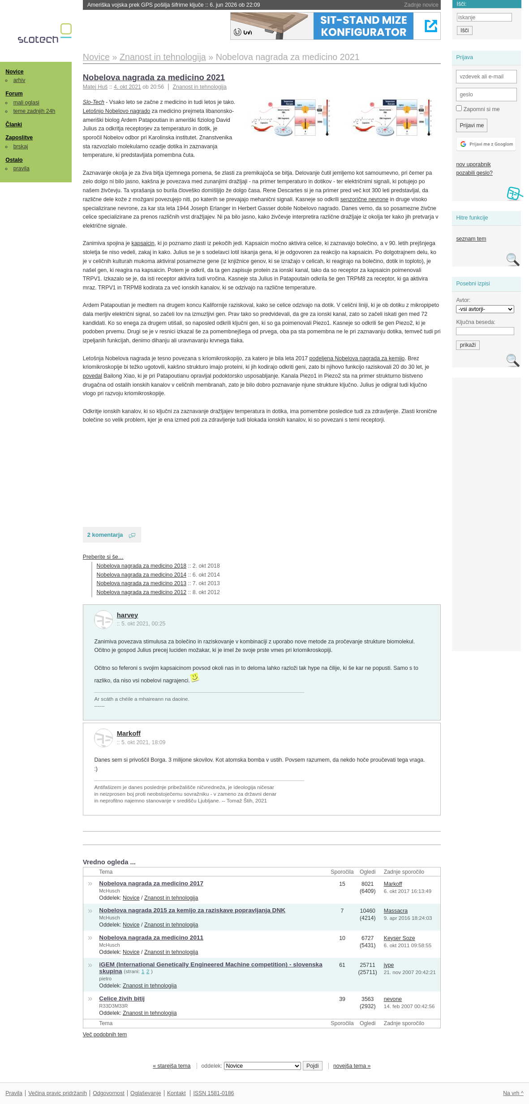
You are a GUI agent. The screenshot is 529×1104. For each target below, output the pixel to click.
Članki (13, 124)
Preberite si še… (103, 557)
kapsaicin (143, 243)
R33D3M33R (113, 1006)
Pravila (13, 1093)
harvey (127, 615)
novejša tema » (352, 1066)
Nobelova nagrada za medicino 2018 (142, 566)
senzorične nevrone (364, 199)
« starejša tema (171, 1066)
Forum (13, 94)
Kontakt (176, 1093)
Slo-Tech (93, 102)
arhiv (19, 80)
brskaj (20, 146)
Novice (14, 72)
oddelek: (251, 1066)
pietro (105, 978)
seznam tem (471, 239)
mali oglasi (26, 102)
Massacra (396, 911)
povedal (92, 376)
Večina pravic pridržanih (57, 1093)
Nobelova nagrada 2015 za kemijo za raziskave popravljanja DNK (192, 910)
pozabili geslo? (474, 173)
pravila (21, 168)
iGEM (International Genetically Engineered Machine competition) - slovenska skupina (210, 968)
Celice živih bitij (122, 998)
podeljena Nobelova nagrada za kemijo (357, 358)
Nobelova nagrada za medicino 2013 (142, 583)
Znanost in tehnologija (199, 87)
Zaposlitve (19, 137)
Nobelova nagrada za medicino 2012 (142, 592)
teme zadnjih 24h (34, 111)
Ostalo (13, 160)
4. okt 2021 (127, 87)
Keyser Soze (399, 938)
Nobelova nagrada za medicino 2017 (151, 883)
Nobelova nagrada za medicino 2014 (142, 575)
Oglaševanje (145, 1093)
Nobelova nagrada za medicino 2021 (154, 77)
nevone (393, 999)
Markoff (129, 733)
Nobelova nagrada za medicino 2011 (151, 937)
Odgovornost (109, 1093)
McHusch (109, 890)
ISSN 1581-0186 (213, 1093)
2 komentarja (105, 534)
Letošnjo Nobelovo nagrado (117, 111)
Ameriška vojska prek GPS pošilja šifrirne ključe (173, 5)
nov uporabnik (473, 164)
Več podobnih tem (105, 1034)
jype (389, 965)
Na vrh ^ (513, 1093)
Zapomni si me (477, 108)
